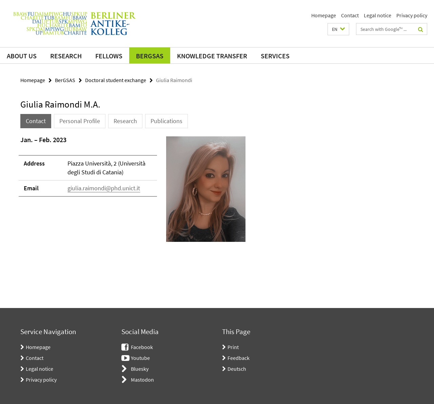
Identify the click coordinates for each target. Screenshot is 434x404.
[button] (338, 29)
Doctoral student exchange (115, 80)
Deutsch (237, 368)
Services (275, 56)
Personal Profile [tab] (79, 121)
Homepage (323, 15)
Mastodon (142, 379)
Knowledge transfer (212, 56)
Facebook (142, 347)
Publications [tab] (166, 121)
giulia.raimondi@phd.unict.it (103, 188)
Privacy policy (411, 15)
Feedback (239, 357)
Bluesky (140, 368)
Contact (350, 15)
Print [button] (233, 347)
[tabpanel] (132, 192)
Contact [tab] (36, 121)
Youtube (140, 357)
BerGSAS (149, 56)
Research (66, 56)
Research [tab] (125, 121)
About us (22, 56)
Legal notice (377, 15)
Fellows (108, 56)
